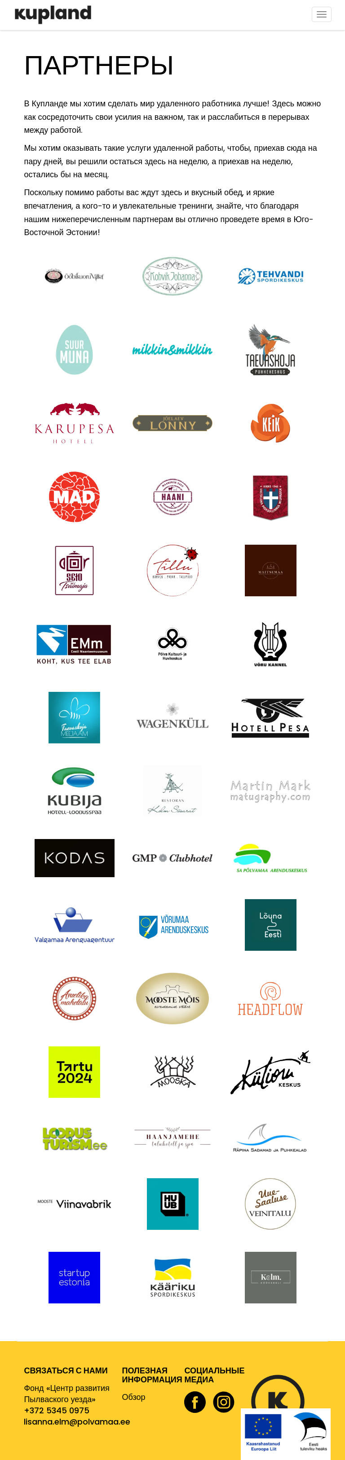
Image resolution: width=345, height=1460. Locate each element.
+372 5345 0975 (56, 1410)
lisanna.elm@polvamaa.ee (77, 1421)
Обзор (134, 1397)
